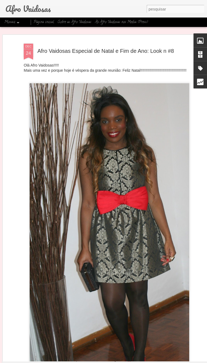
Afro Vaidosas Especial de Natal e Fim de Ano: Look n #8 (105, 35)
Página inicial (43, 22)
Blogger (128, 360)
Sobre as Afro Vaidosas (74, 22)
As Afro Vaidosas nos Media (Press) (121, 22)
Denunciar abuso (146, 360)
